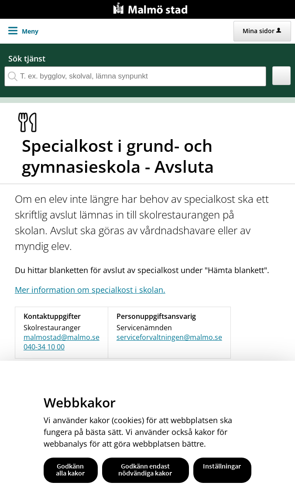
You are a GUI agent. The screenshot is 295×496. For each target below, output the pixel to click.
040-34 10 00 (44, 347)
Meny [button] (30, 31)
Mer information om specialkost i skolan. (90, 289)
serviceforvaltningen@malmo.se (169, 337)
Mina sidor (262, 31)
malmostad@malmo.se (61, 337)
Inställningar (222, 466)
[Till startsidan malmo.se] (152, 7)
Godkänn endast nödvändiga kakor (145, 469)
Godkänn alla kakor (70, 469)
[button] (281, 75)
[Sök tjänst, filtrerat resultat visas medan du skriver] (135, 76)
